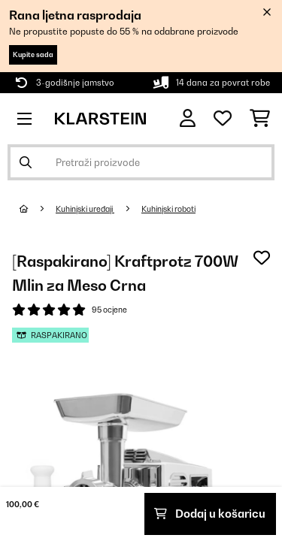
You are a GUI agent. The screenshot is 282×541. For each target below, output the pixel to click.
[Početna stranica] (38, 208)
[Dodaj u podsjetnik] (261, 257)
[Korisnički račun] (188, 118)
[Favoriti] (223, 118)
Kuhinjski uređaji (85, 208)
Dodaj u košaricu (209, 513)
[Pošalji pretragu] (26, 162)
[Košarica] (260, 118)
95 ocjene (109, 309)
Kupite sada (33, 54)
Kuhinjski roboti (168, 208)
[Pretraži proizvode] (141, 162)
